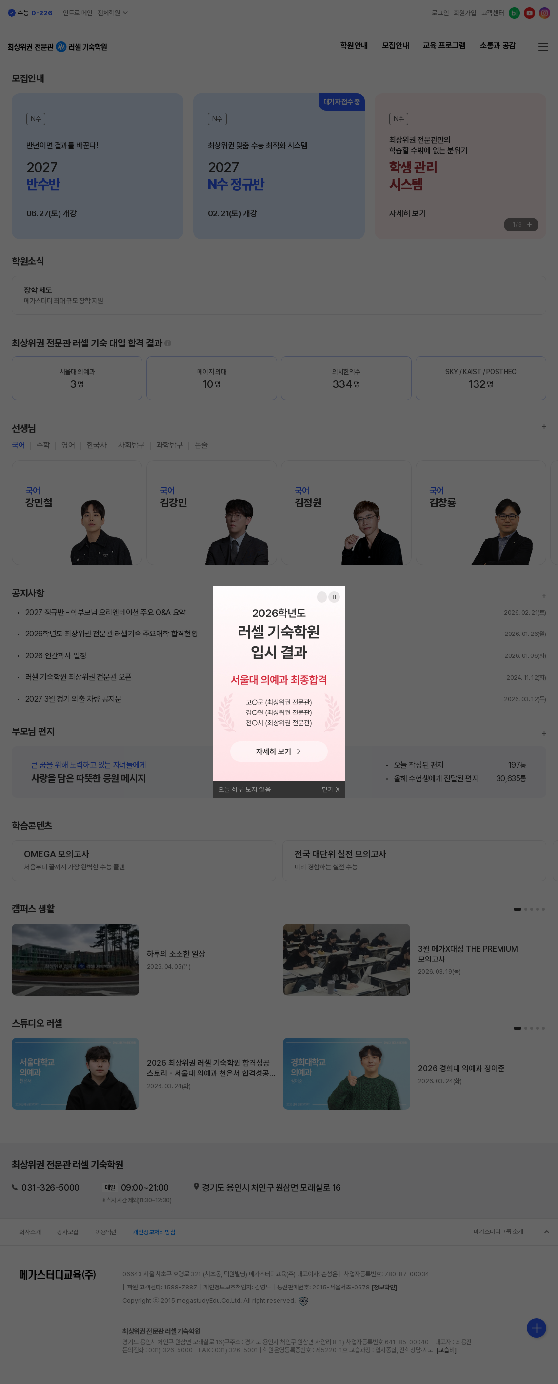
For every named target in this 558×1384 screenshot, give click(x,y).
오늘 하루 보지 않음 (244, 789)
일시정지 (334, 597)
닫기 (328, 789)
